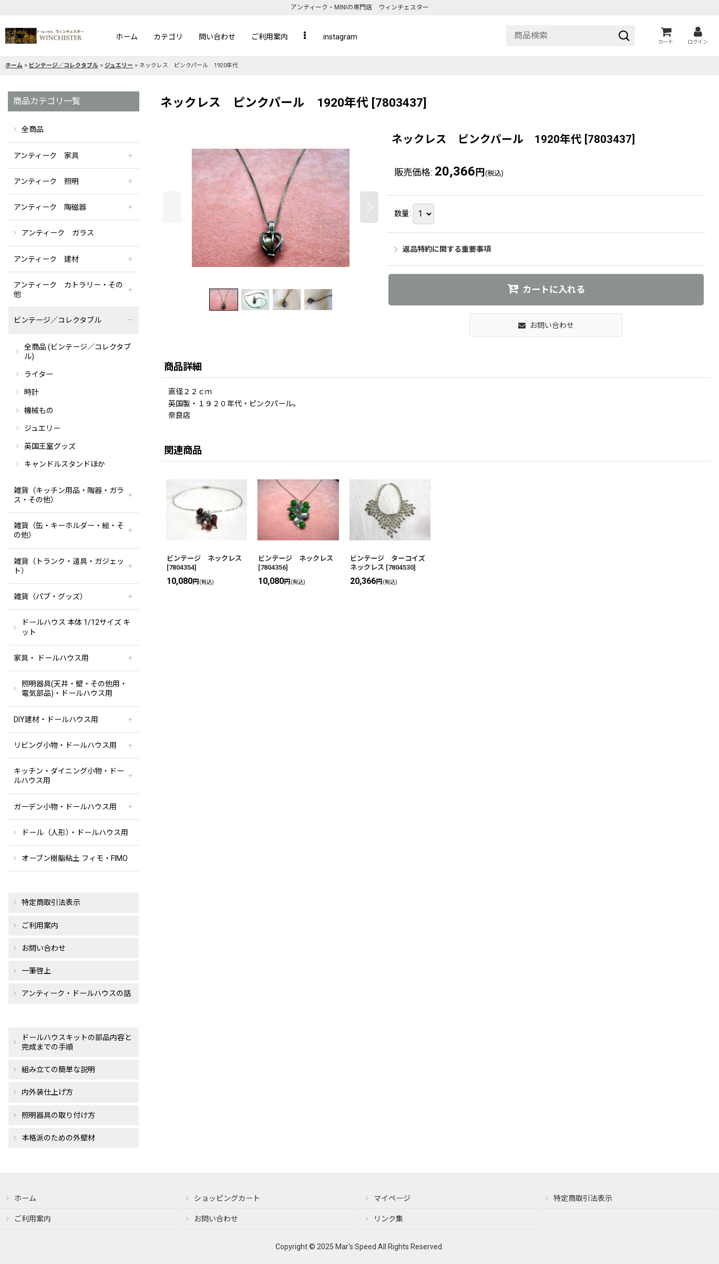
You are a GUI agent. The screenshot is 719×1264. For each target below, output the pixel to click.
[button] (305, 37)
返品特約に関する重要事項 (442, 249)
